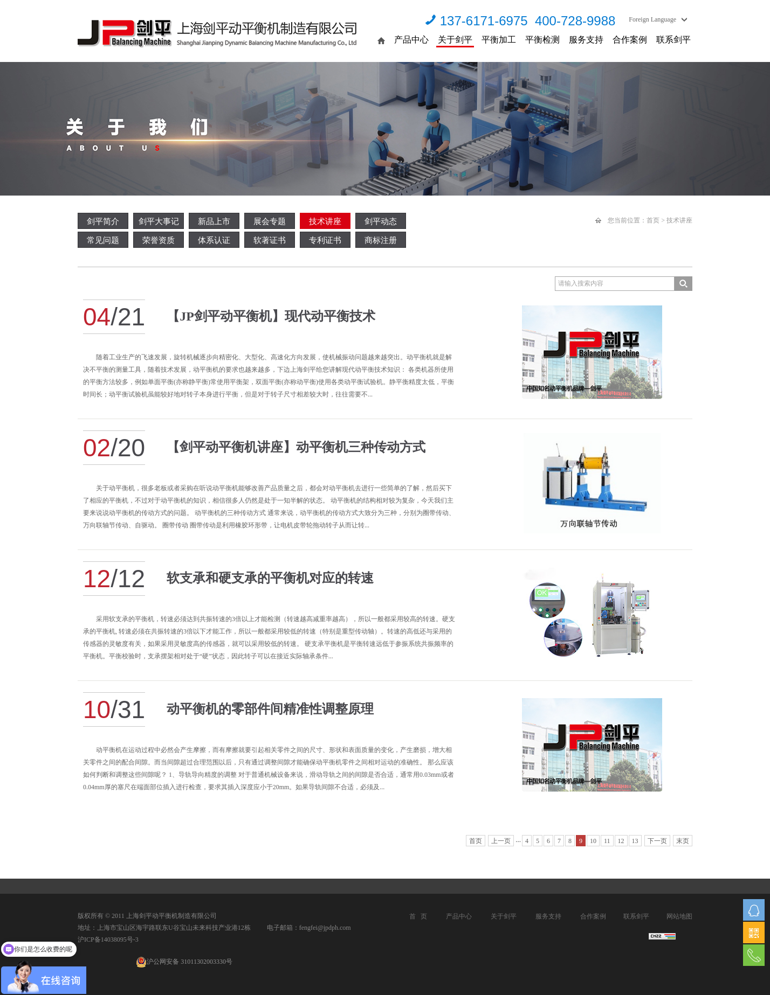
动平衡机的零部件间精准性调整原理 (270, 709)
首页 (653, 220)
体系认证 (214, 240)
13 (635, 841)
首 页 (418, 916)
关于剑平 (455, 39)
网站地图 (679, 916)
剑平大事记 (159, 221)
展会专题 (269, 221)
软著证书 (269, 240)
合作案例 (630, 39)
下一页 (657, 841)
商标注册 (381, 240)
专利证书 (325, 240)
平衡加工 (499, 39)
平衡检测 (542, 39)
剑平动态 (381, 221)
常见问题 (103, 240)
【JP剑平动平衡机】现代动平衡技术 (271, 316)
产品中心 (411, 39)
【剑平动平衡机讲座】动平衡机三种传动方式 (296, 447)
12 (621, 841)
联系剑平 (673, 39)
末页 (682, 841)
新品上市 (214, 221)
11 (607, 841)
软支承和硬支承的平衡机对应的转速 (270, 578)
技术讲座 (325, 221)
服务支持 (586, 39)
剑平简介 (103, 221)
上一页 (501, 841)
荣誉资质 (158, 240)
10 (593, 841)
